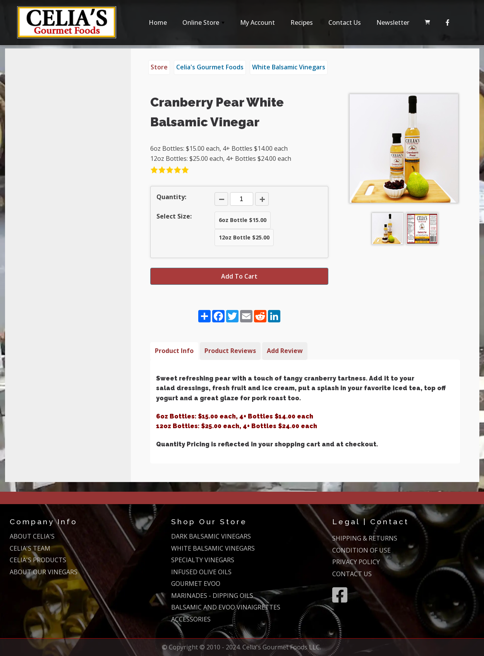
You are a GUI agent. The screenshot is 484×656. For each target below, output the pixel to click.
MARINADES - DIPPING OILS (212, 595)
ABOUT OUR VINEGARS (43, 572)
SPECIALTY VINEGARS (202, 560)
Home (158, 22)
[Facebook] (447, 22)
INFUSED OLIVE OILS (201, 572)
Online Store (204, 24)
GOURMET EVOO (195, 583)
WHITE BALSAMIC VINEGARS (213, 548)
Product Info (174, 350)
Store (159, 67)
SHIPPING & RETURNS (364, 538)
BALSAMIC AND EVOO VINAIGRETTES (225, 607)
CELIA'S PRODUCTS (38, 560)
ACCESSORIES (191, 619)
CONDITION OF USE (361, 550)
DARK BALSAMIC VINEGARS (211, 536)
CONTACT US (352, 574)
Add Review (285, 350)
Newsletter (392, 22)
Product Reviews (230, 350)
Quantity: (171, 197)
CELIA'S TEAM (30, 548)
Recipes (301, 22)
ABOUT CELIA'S (32, 536)
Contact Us (344, 22)
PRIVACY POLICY (356, 562)
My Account (257, 22)
